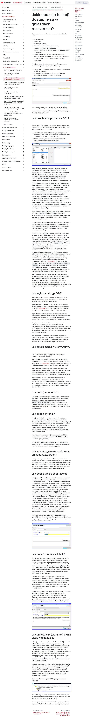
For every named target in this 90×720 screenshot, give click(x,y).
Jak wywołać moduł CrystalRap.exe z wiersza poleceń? (11, 119)
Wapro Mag (51, 261)
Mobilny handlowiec (8, 149)
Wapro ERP (5, 7)
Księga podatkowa (7, 133)
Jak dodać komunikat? (78, 26)
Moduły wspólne (7, 170)
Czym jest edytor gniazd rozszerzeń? (11, 74)
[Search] (82, 2)
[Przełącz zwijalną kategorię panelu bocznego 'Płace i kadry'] (23, 142)
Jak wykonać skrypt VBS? (79, 15)
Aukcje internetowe (8, 130)
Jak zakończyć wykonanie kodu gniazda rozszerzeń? (79, 36)
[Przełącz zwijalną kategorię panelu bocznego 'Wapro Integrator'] (23, 13)
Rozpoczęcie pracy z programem (9, 20)
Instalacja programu (8, 10)
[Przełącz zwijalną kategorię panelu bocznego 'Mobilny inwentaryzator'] (23, 152)
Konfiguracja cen (8, 33)
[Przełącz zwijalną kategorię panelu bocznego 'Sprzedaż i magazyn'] (23, 16)
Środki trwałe (6, 139)
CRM (4, 55)
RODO (4, 164)
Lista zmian (27, 2)
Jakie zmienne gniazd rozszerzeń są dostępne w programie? (14, 83)
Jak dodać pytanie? (78, 30)
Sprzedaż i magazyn (8, 16)
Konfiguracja (7, 30)
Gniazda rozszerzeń (9, 67)
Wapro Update (6, 167)
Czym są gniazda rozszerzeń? (13, 70)
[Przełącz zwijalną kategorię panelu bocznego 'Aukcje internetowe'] (23, 130)
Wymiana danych (8, 49)
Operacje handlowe (9, 42)
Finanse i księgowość (8, 136)
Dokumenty (6, 36)
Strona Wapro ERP (39, 2)
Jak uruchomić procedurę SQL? (79, 10)
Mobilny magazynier (8, 146)
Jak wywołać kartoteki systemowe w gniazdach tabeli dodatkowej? (13, 113)
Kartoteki (6, 39)
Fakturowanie (6, 155)
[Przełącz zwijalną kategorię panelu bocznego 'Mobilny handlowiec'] (23, 148)
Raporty (5, 45)
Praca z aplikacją (8, 27)
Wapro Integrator (7, 13)
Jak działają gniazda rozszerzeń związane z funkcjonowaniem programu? (14, 102)
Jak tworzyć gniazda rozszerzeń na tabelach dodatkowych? (14, 97)
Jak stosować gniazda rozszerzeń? (10, 92)
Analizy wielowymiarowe (9, 127)
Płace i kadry (6, 143)
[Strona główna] (33, 7)
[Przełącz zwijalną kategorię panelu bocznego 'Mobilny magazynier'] (23, 145)
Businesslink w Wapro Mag (11, 61)
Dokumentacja (17, 2)
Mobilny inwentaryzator (9, 152)
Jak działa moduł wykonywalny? (79, 20)
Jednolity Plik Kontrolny (9, 158)
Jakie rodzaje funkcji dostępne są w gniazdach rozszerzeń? (14, 78)
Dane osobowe (7, 124)
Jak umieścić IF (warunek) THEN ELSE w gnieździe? (79, 57)
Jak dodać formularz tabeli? (78, 50)
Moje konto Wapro (54, 2)
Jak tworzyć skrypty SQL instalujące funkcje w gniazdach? (14, 108)
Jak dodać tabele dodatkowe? (78, 43)
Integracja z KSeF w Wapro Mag (12, 64)
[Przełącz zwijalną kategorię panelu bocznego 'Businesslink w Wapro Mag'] (23, 61)
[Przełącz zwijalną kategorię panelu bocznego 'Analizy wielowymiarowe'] (23, 127)
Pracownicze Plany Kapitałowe (11, 161)
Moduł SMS (6, 58)
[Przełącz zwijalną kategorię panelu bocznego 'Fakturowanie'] (23, 155)
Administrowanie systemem (11, 52)
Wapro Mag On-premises (10, 24)
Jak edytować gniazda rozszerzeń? (11, 88)
